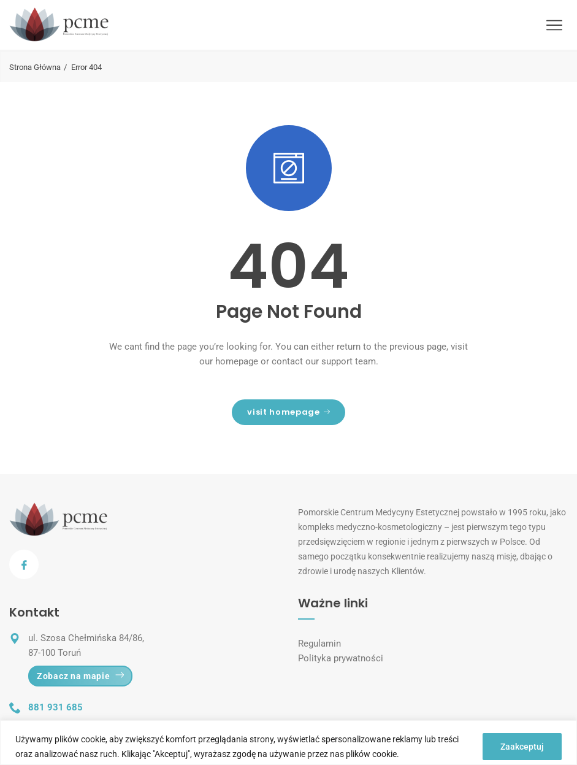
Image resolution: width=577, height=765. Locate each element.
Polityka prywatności (340, 658)
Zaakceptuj (522, 747)
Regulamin (319, 643)
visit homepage (288, 412)
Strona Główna (35, 67)
